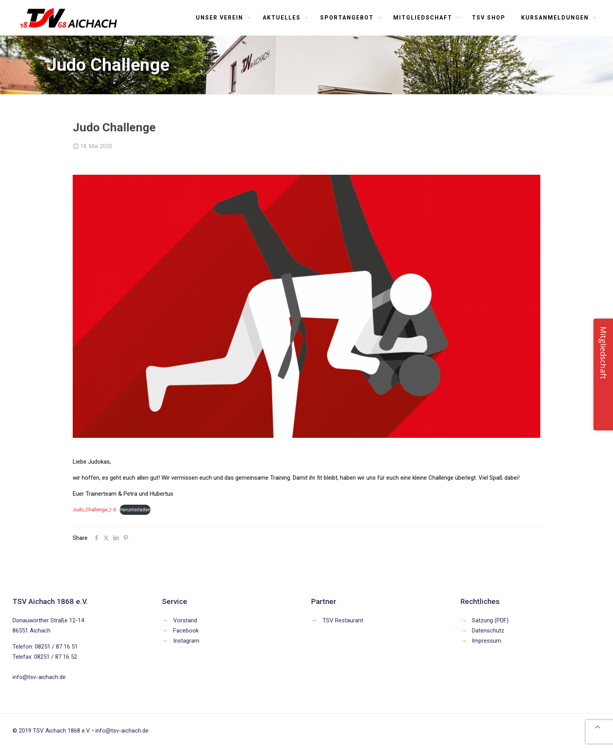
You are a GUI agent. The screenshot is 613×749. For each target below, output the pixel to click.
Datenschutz (488, 630)
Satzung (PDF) (490, 620)
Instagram (186, 640)
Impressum (486, 640)
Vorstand (185, 620)
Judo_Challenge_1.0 (94, 509)
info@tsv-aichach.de (39, 677)
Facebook (186, 630)
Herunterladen (135, 509)
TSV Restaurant (343, 620)
